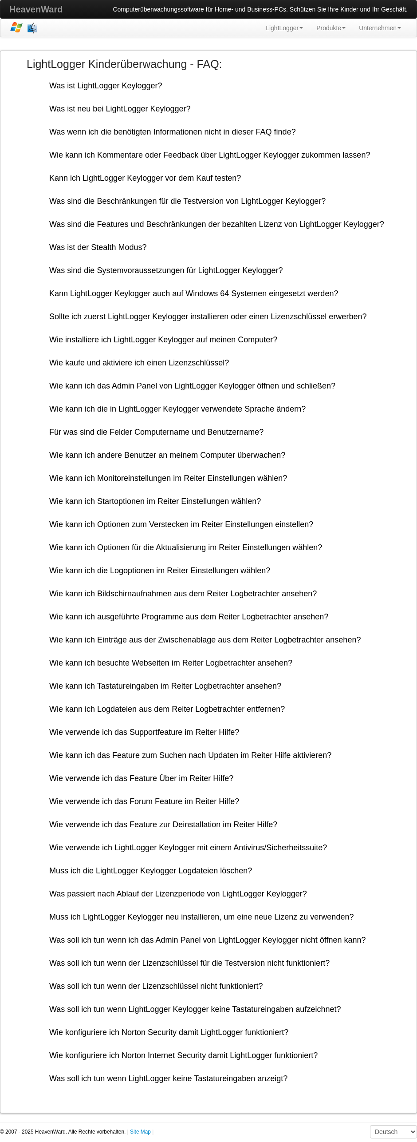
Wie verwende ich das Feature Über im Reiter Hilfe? (141, 778)
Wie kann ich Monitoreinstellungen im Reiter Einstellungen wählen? (168, 478)
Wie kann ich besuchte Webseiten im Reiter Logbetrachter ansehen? (170, 662)
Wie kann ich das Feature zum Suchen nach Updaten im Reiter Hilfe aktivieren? (190, 755)
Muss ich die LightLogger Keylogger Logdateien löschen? (150, 870)
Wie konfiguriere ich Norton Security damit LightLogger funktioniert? (168, 1032)
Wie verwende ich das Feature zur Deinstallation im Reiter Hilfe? (163, 824)
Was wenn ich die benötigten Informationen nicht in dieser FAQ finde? (172, 131)
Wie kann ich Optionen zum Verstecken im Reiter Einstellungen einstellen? (181, 524)
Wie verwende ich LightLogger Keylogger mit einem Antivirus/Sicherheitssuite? (188, 847)
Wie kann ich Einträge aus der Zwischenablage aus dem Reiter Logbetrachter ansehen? (205, 639)
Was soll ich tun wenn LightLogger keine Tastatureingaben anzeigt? (168, 1078)
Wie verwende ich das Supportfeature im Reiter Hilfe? (144, 732)
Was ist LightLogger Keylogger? (105, 85)
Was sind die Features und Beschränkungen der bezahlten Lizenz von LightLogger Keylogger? (216, 224)
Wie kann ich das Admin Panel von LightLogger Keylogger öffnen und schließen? (192, 385)
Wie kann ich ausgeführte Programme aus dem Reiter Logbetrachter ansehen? (188, 616)
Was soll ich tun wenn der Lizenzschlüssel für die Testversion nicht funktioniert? (189, 963)
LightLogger (284, 28)
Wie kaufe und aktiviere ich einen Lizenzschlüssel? (139, 362)
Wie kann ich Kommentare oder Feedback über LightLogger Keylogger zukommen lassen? (209, 155)
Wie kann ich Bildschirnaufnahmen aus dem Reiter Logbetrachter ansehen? (183, 593)
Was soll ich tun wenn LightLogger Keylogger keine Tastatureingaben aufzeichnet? (195, 1009)
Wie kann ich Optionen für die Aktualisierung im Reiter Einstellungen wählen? (185, 547)
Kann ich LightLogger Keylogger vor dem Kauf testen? (145, 178)
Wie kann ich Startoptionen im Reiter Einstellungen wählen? (155, 501)
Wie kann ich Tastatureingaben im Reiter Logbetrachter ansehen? (165, 686)
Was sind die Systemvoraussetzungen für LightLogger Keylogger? (166, 270)
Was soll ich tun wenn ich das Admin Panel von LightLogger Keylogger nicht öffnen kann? (207, 940)
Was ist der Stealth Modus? (97, 247)
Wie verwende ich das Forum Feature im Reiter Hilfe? (144, 801)
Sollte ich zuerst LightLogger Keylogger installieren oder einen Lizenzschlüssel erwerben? (207, 316)
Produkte (331, 28)
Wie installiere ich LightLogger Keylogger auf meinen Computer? (163, 339)
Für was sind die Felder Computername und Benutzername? (156, 432)
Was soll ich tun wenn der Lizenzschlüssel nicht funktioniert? (156, 986)
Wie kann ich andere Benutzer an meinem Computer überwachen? (167, 455)
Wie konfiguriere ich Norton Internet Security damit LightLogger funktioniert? (183, 1055)
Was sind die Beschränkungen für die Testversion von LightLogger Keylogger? (187, 201)
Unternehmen (380, 28)
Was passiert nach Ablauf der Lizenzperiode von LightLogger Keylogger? (178, 893)
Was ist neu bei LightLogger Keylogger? (120, 108)
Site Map (140, 1132)
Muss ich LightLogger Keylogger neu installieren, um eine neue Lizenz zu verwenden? (201, 916)
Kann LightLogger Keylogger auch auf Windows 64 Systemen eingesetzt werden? (193, 293)
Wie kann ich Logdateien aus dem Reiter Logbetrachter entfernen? (167, 709)
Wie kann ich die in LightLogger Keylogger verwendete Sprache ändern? (177, 408)
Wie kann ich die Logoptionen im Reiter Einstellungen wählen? (159, 570)
